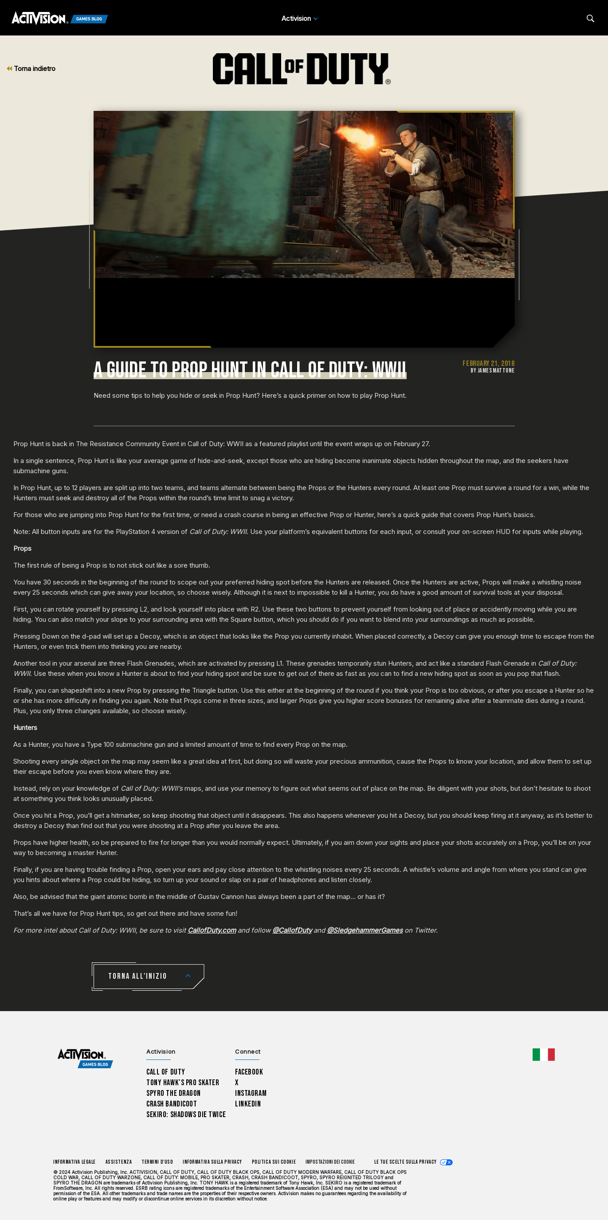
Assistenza (119, 1162)
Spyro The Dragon (173, 1093)
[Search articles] (590, 18)
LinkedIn (248, 1104)
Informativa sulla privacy (212, 1162)
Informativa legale (74, 1162)
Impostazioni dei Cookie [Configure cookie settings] (330, 1162)
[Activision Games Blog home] (85, 1059)
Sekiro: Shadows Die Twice (186, 1114)
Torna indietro (31, 68)
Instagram (251, 1093)
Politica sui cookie (274, 1162)
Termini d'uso (157, 1162)
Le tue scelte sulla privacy (405, 1162)
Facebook (249, 1072)
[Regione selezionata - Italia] (544, 1054)
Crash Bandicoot (171, 1104)
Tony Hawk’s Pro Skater (182, 1082)
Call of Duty (165, 1072)
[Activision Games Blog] (60, 19)
